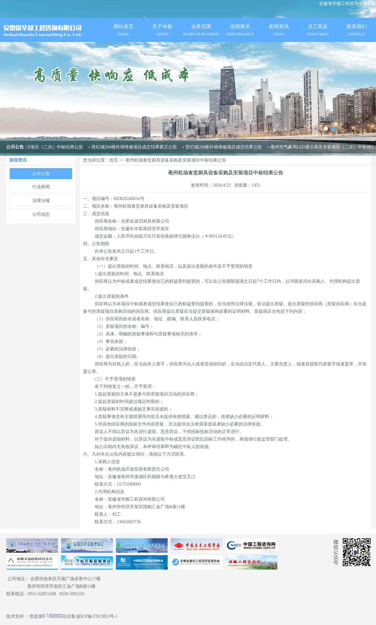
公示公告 (41, 173)
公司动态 (41, 214)
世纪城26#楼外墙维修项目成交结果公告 (223, 147)
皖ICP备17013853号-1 (97, 616)
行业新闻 (41, 186)
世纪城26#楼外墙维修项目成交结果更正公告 (134, 147)
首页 (113, 160)
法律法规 (41, 200)
